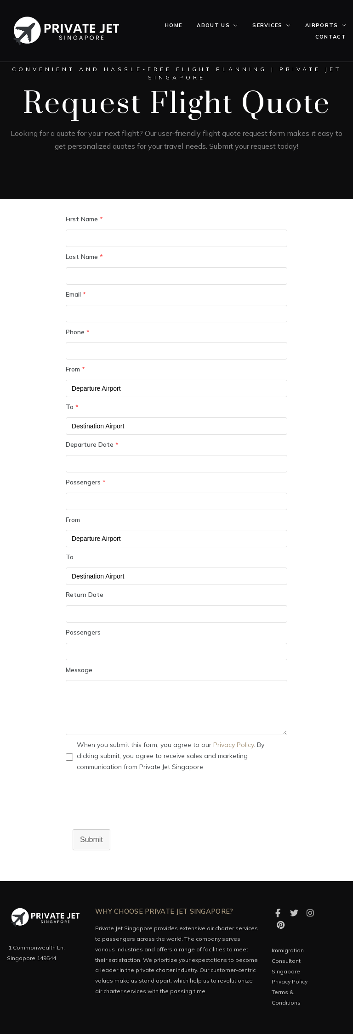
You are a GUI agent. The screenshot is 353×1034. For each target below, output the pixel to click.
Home (173, 25)
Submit (91, 839)
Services (267, 25)
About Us (213, 25)
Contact (330, 37)
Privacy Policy (233, 745)
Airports (321, 25)
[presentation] (135, 807)
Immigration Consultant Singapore (288, 961)
